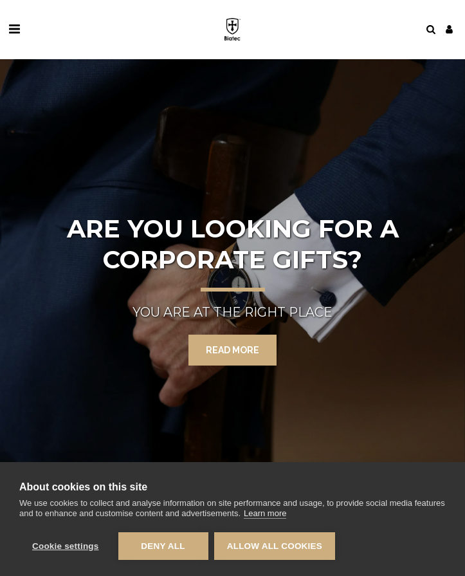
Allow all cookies (275, 546)
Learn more (265, 514)
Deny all (163, 546)
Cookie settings (65, 546)
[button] (14, 29)
